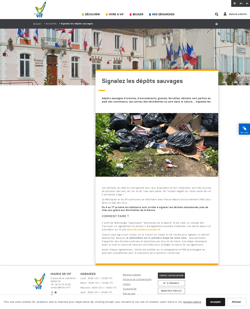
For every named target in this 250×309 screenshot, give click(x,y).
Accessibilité (130, 289)
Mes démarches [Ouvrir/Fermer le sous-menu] (163, 14)
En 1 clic (244, 133)
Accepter (215, 302)
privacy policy (192, 302)
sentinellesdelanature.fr (143, 230)
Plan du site (129, 293)
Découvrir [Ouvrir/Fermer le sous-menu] (92, 14)
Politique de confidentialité (137, 279)
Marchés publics (171, 291)
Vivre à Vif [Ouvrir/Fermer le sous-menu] (116, 14)
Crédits (127, 284)
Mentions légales (132, 275)
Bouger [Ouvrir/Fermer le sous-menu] (138, 14)
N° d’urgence (171, 283)
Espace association (171, 275)
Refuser (236, 302)
